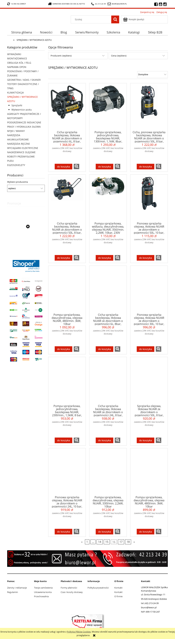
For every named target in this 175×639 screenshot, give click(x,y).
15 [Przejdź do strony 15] (106, 542)
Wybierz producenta (17, 182)
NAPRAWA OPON (16, 67)
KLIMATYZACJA (15, 92)
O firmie (118, 596)
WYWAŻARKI (14, 54)
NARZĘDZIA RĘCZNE (18, 143)
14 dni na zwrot (16, 4)
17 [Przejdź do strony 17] (121, 542)
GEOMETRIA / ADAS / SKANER (24, 79)
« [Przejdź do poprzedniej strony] (82, 542)
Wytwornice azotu (21, 109)
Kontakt (118, 587)
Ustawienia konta (43, 592)
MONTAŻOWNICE (17, 58)
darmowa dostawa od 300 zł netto (66, 4)
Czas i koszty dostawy (72, 592)
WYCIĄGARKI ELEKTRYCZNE (22, 148)
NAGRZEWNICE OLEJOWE (21, 152)
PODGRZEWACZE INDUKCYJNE (24, 122)
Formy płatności (69, 587)
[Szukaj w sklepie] (91, 19)
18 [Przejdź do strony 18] (128, 542)
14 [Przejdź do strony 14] (99, 542)
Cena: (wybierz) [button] (118, 55)
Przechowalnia (41, 596)
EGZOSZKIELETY (16, 165)
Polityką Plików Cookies (79, 631)
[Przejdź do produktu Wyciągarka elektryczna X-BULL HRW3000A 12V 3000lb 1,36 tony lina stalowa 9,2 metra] (26, 242)
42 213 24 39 (98, 4)
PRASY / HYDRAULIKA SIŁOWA (24, 126)
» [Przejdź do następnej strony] (134, 542)
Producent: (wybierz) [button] (61, 55)
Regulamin (12, 592)
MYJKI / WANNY (16, 131)
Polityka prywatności (98, 587)
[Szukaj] (115, 19)
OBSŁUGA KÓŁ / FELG (19, 62)
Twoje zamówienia (43, 587)
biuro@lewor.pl (119, 4)
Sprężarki (16, 105)
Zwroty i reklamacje (17, 587)
